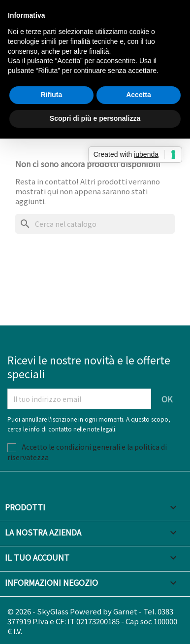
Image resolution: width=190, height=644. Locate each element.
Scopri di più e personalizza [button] (95, 118)
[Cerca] (95, 224)
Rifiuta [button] (52, 95)
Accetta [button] (138, 95)
